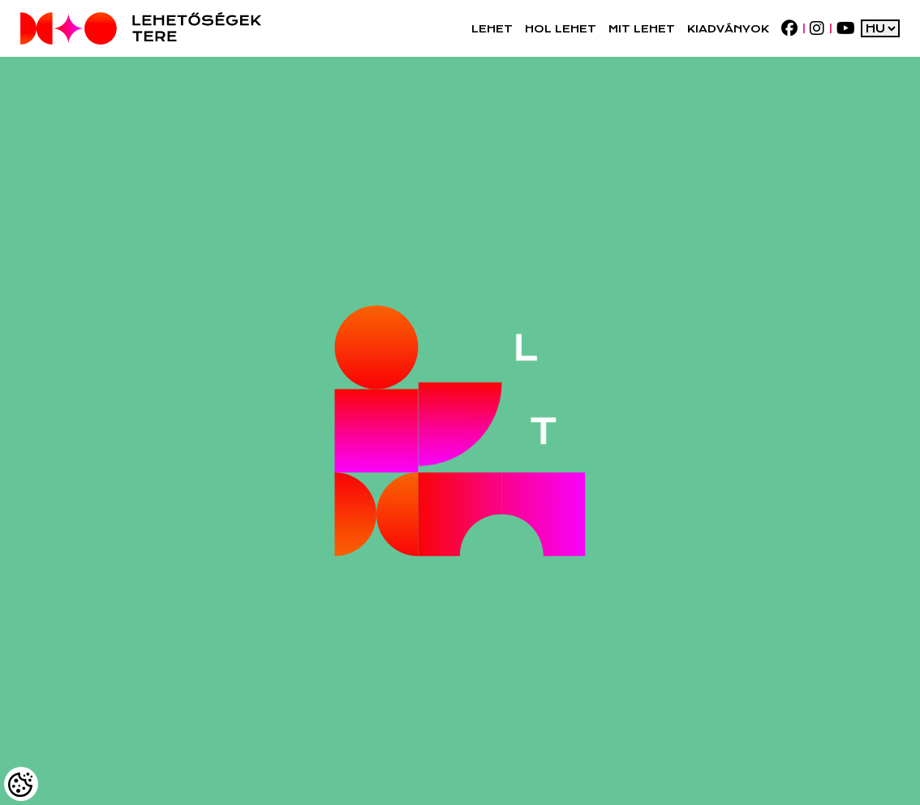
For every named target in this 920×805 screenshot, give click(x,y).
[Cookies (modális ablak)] (21, 784)
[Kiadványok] (728, 28)
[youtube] (845, 28)
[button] (491, 28)
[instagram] (816, 28)
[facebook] (789, 28)
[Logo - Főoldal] (140, 28)
